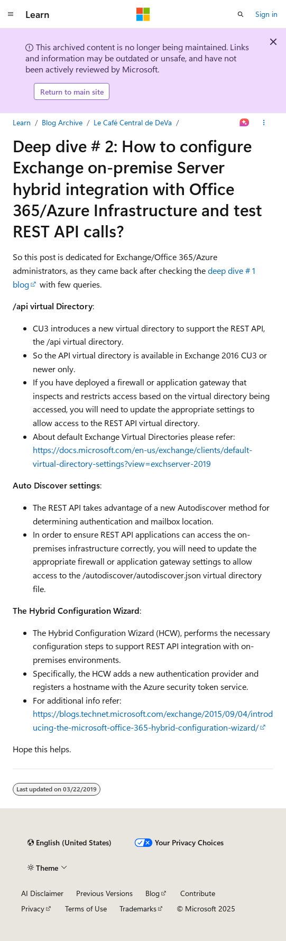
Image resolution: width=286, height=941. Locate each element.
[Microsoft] (143, 14)
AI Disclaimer (42, 893)
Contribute (197, 893)
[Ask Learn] (244, 122)
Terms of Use (86, 908)
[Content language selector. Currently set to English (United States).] (69, 842)
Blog (152, 893)
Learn (22, 122)
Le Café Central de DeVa (133, 122)
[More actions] (264, 122)
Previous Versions (104, 893)
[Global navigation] (10, 14)
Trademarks (137, 908)
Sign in (266, 14)
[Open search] (240, 14)
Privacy (32, 908)
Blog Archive (62, 122)
